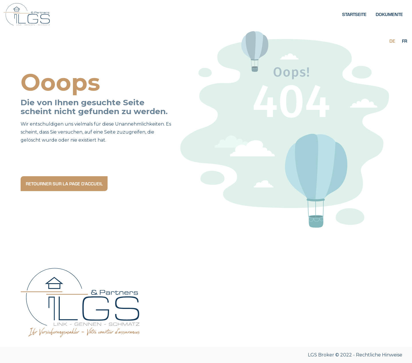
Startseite (354, 14)
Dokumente (389, 14)
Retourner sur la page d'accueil (64, 183)
